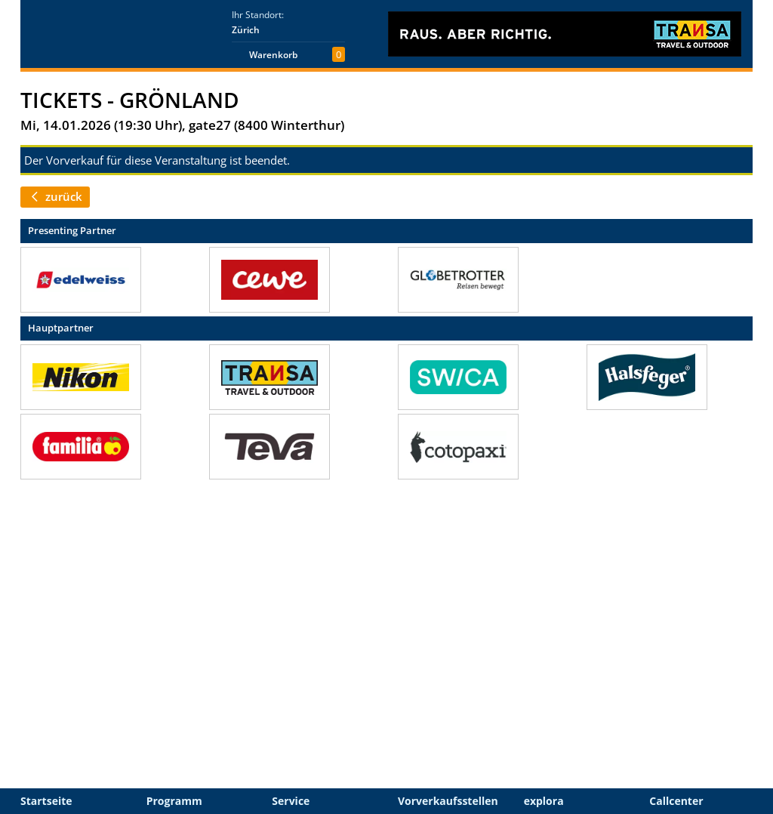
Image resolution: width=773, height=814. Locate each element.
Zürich (246, 29)
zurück (55, 196)
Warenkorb (273, 54)
